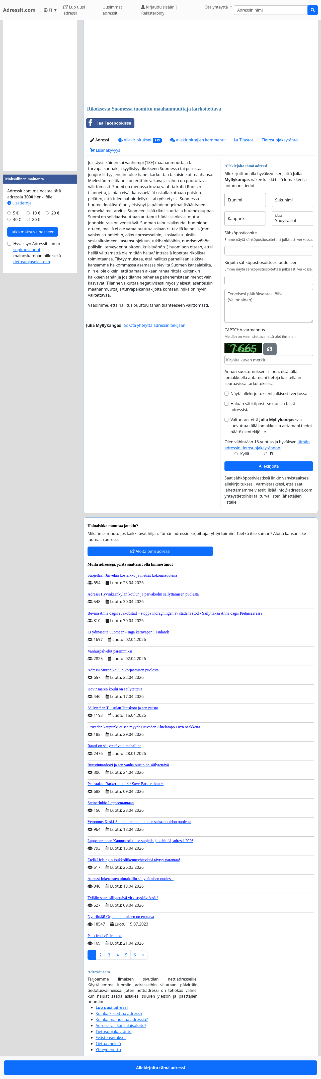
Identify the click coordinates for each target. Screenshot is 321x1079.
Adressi (99, 140)
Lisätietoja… (21, 203)
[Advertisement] (200, 63)
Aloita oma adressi (150, 551)
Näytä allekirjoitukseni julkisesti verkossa (268, 393)
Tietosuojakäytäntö (280, 140)
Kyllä (244, 454)
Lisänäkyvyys (105, 150)
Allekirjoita (269, 466)
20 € (55, 213)
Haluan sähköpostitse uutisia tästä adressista (262, 406)
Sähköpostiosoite (240, 233)
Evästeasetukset (111, 1037)
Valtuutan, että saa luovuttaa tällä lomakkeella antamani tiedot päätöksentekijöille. (271, 426)
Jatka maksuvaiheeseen (33, 232)
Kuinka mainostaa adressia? (122, 1019)
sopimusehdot (26, 249)
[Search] (271, 10)
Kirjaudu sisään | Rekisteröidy (159, 10)
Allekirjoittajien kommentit (198, 140)
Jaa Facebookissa (108, 123)
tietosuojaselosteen (31, 261)
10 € (36, 213)
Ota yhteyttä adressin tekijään (154, 325)
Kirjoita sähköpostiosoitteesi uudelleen (260, 262)
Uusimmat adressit (112, 10)
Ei (271, 454)
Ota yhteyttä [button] (217, 7)
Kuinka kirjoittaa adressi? (119, 1013)
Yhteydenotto (108, 1049)
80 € (36, 219)
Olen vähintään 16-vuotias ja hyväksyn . (267, 445)
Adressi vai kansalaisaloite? (121, 1025)
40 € (17, 219)
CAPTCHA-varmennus (244, 330)
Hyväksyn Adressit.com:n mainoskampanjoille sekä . (37, 252)
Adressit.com (19, 10)
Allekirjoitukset (140, 140)
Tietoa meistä (108, 1043)
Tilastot (243, 140)
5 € (16, 213)
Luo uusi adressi (74, 10)
